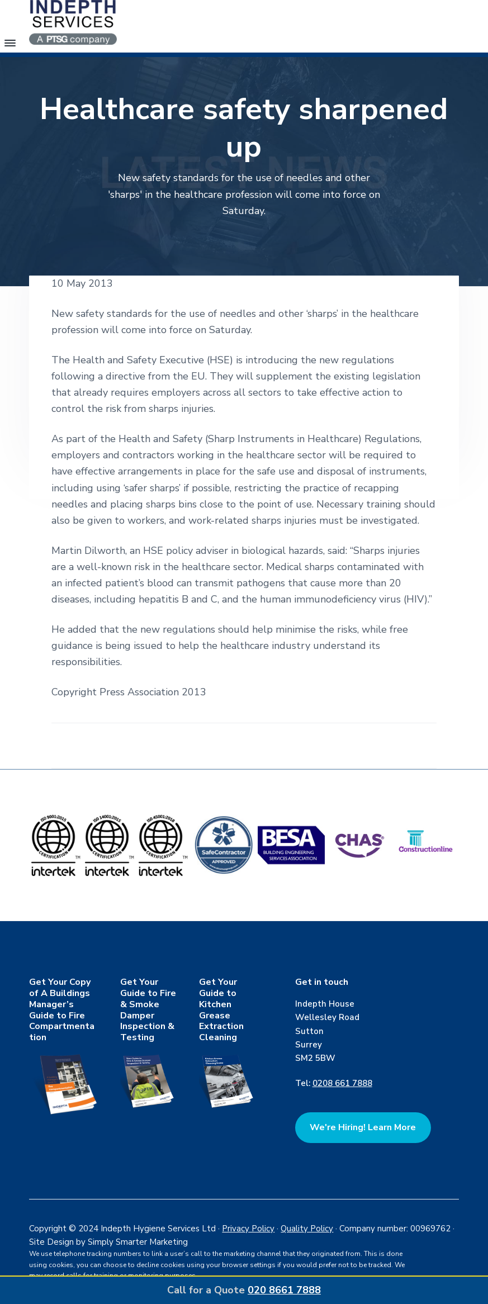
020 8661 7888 (284, 1290)
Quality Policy (307, 1228)
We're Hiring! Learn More (363, 1127)
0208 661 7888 (342, 1083)
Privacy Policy (248, 1228)
